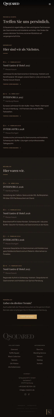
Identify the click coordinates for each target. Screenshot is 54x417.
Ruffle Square (14, 353)
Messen (40, 356)
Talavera (14, 360)
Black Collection (14, 356)
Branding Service (40, 353)
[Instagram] (25, 394)
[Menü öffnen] (50, 4)
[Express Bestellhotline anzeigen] (49, 412)
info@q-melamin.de (27, 390)
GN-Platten (14, 363)
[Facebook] (29, 394)
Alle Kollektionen (14, 367)
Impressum (21, 405)
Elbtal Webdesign (31, 408)
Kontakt (40, 363)
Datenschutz (31, 405)
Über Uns (39, 349)
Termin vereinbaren (12, 84)
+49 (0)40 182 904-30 (27, 386)
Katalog (40, 360)
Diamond (14, 349)
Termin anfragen (27, 316)
